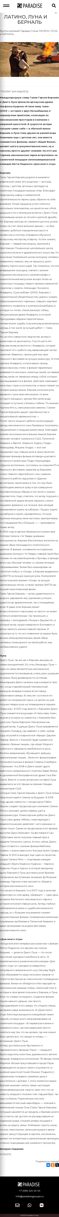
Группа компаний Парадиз (15, 31)
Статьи (34, 31)
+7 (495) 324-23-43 (29, 1190)
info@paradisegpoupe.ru (30, 1196)
